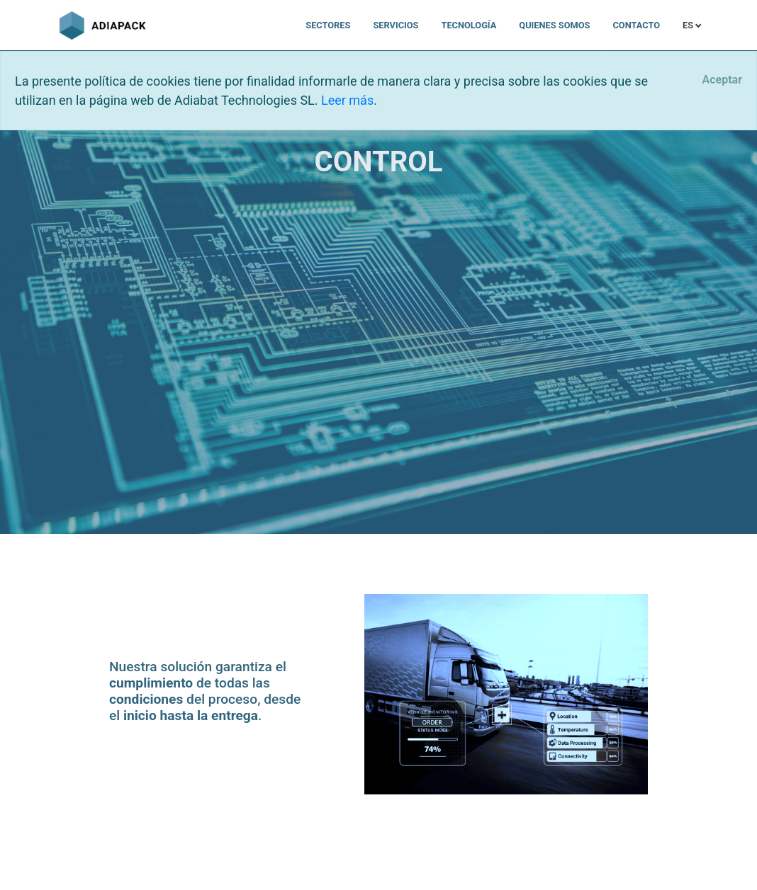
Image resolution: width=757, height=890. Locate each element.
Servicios (395, 25)
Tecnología (468, 25)
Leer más (347, 100)
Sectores (327, 25)
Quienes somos (554, 25)
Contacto (636, 25)
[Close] (722, 80)
